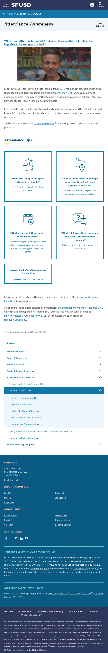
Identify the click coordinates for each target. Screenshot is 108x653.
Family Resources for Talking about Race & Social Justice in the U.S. (40, 431)
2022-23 (75, 593)
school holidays (81, 568)
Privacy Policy (76, 611)
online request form (39, 568)
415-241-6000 (12, 474)
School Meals (61, 515)
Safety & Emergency (17, 358)
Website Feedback (31, 614)
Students (8, 497)
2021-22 (86, 593)
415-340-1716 (39, 315)
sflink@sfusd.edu (14, 315)
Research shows (61, 92)
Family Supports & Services (24, 13)
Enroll (7, 520)
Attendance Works (45, 123)
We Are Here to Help (22, 404)
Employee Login (11, 480)
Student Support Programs (20, 371)
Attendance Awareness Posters (27, 424)
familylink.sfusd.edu (15, 319)
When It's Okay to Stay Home (26, 411)
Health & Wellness (16, 351)
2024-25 (53, 593)
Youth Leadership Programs (21, 444)
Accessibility (24, 611)
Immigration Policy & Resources (24, 438)
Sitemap (94, 611)
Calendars (9, 524)
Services (10, 343)
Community (60, 493)
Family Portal (10, 515)
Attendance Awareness (20, 390)
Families (8, 493)
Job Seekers (60, 497)
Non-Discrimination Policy (50, 611)
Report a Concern (63, 524)
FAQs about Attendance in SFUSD (28, 417)
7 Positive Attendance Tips (25, 398)
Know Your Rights (63, 520)
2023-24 (64, 593)
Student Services (15, 364)
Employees (9, 502)
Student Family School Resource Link (82, 307)
